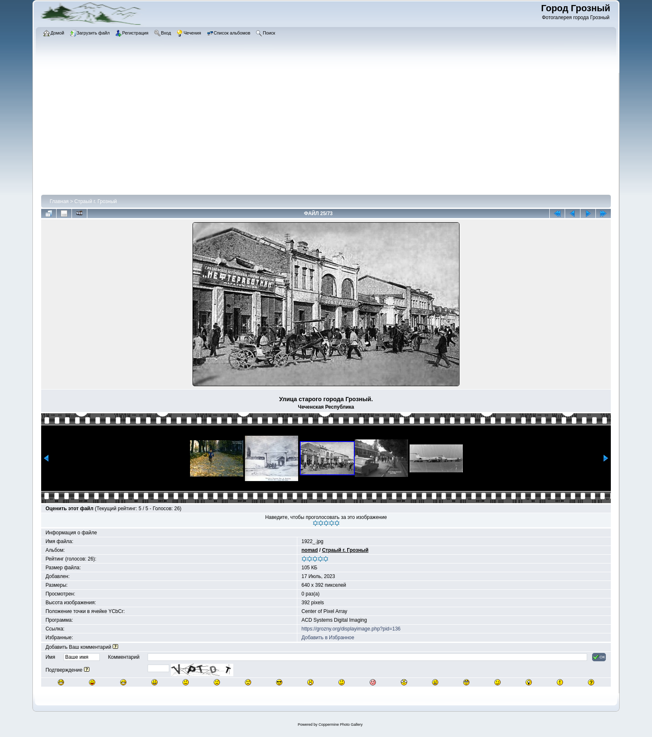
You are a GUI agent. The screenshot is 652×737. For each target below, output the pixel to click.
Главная (59, 201)
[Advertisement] (326, 132)
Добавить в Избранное (327, 637)
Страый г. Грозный (95, 201)
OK (599, 657)
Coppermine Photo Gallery (341, 724)
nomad (309, 550)
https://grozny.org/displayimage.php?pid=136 (350, 629)
